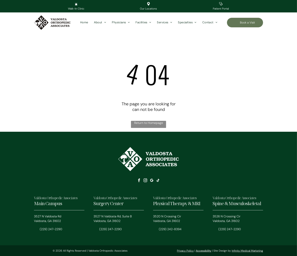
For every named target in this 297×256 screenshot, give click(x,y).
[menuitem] (84, 23)
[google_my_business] (151, 181)
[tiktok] (158, 181)
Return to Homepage (148, 123)
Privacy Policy (185, 250)
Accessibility (203, 250)
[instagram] (145, 181)
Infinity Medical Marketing (247, 250)
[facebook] (139, 181)
